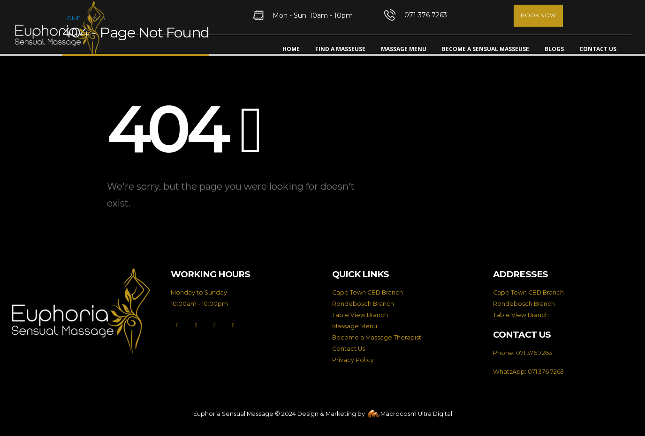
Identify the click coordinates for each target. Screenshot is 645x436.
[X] (196, 326)
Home (291, 49)
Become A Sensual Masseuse (485, 49)
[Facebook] (177, 326)
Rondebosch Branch (363, 303)
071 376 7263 (534, 352)
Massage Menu (403, 49)
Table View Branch (360, 314)
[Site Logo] (59, 29)
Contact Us (597, 49)
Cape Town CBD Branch (367, 292)
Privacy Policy (353, 359)
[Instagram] (214, 326)
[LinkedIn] (233, 326)
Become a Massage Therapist (376, 337)
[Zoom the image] (80, 273)
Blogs (554, 49)
